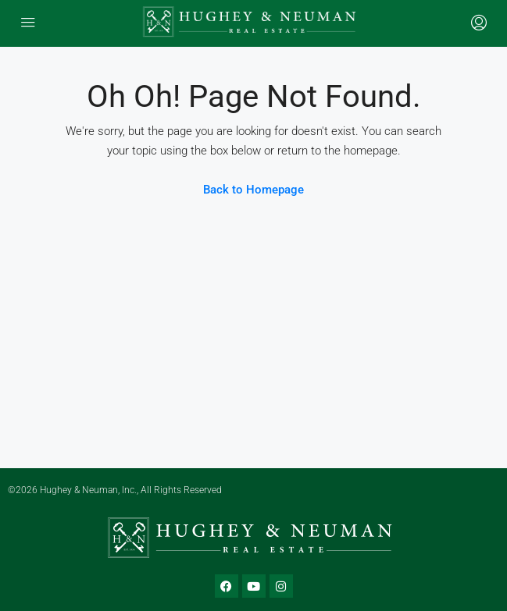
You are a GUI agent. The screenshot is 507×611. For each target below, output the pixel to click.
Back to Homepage (253, 190)
